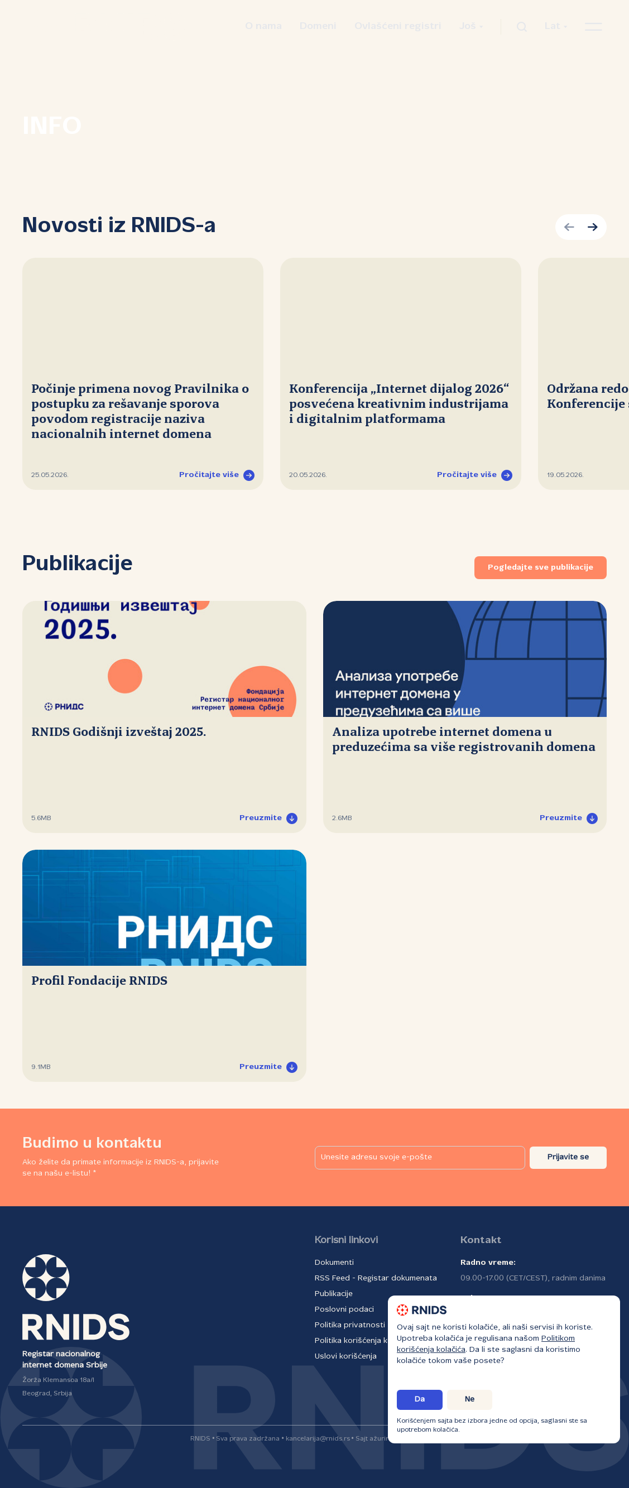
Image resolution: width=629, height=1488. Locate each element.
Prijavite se (568, 1157)
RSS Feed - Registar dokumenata (376, 1278)
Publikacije (334, 1294)
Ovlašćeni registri (397, 26)
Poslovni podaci (344, 1309)
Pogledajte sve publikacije (540, 567)
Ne (469, 1399)
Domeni (318, 26)
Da (420, 1399)
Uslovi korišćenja (346, 1356)
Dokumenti (334, 1263)
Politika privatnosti (350, 1325)
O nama (263, 26)
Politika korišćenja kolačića (363, 1341)
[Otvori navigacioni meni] (593, 27)
